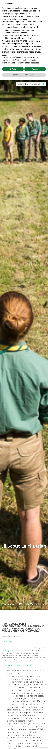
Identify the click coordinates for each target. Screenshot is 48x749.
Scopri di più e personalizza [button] (24, 75)
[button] (45, 4)
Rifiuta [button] (13, 69)
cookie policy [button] (21, 19)
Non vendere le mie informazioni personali (20, 41)
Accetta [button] (35, 69)
